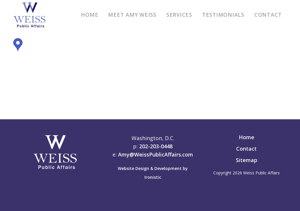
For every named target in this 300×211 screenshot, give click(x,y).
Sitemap (246, 160)
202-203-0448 (156, 146)
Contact (246, 148)
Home (246, 137)
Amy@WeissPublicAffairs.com (155, 154)
